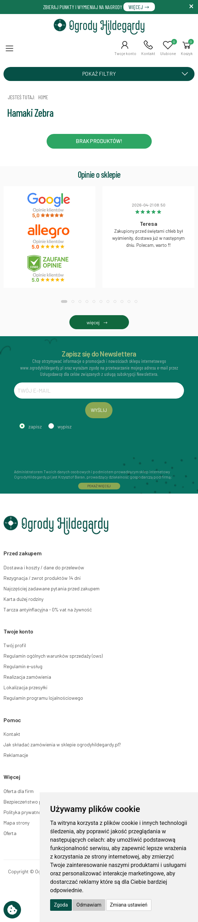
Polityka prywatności (25, 812)
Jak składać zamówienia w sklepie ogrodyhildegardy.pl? (62, 744)
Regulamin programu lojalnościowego (43, 698)
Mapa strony (16, 823)
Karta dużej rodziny (23, 599)
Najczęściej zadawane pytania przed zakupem (52, 588)
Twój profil (15, 645)
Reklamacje (16, 755)
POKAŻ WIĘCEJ (99, 486)
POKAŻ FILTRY (137, 73)
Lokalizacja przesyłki (25, 687)
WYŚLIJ (99, 410)
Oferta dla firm (19, 791)
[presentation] (67, 448)
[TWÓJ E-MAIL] (99, 390)
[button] (125, 48)
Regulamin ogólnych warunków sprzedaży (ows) (53, 656)
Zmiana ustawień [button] (129, 905)
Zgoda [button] (61, 905)
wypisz (64, 426)
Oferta (10, 833)
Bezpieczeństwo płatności (31, 802)
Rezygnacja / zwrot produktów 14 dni (42, 578)
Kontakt (12, 734)
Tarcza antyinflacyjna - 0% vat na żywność (48, 609)
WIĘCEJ (139, 7)
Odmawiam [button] (88, 905)
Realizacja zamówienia (27, 677)
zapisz (35, 426)
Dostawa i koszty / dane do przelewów (44, 567)
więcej (99, 322)
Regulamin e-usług (23, 666)
